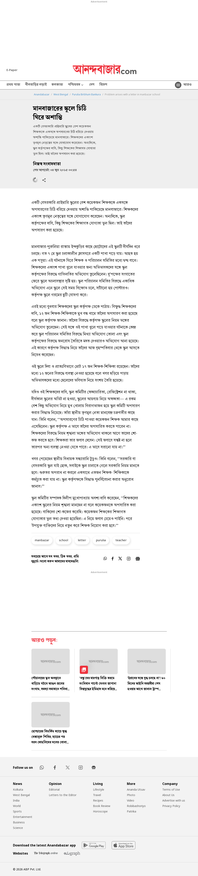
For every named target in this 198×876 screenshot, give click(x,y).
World (17, 806)
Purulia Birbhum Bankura (86, 94)
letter (82, 540)
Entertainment (22, 817)
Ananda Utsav (136, 789)
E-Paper (11, 70)
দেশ (91, 85)
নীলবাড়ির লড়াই (36, 85)
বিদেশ (103, 85)
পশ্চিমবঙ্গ (76, 85)
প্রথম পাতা (13, 85)
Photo (131, 795)
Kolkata (18, 789)
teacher (121, 540)
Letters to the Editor (62, 795)
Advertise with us (173, 800)
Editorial (54, 789)
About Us (168, 795)
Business (19, 822)
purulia (101, 540)
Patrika (131, 811)
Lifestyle (98, 789)
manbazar (42, 540)
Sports (17, 811)
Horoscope (100, 811)
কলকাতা (57, 85)
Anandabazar (41, 94)
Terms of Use (171, 789)
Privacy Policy (171, 806)
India (16, 800)
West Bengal (61, 94)
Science (18, 828)
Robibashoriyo (136, 806)
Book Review (101, 806)
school (63, 540)
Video (130, 800)
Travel (97, 795)
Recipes (98, 800)
